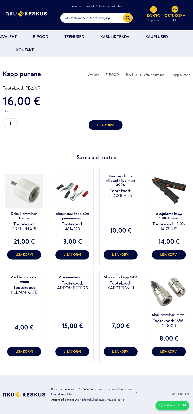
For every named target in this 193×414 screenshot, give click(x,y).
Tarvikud (131, 75)
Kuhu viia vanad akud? (111, 6)
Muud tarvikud (154, 75)
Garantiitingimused (121, 389)
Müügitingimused (92, 389)
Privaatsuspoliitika (62, 394)
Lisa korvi (105, 125)
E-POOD (40, 36)
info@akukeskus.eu (93, 400)
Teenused (88, 6)
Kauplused (157, 36)
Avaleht (8, 36)
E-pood (74, 6)
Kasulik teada (114, 36)
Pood (54, 389)
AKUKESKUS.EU (180, 394)
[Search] (127, 18)
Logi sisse (153, 20)
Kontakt (25, 50)
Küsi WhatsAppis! (172, 405)
